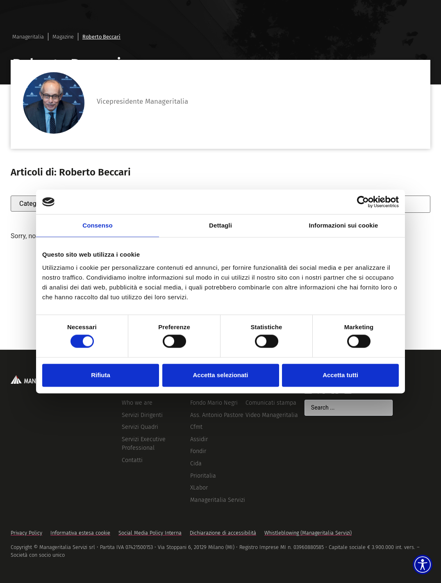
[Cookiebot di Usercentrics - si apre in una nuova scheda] (363, 202)
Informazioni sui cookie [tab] (343, 225)
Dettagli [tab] (220, 225)
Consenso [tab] (97, 225)
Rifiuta (100, 374)
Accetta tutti (340, 374)
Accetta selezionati (220, 374)
